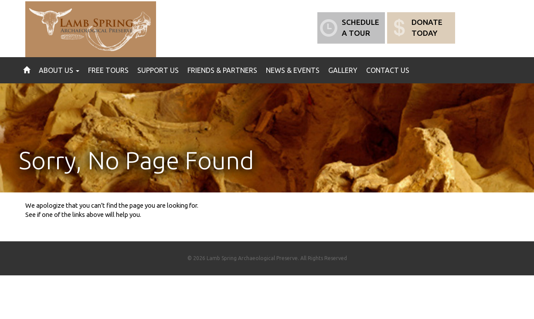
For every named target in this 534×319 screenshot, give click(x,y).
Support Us (158, 70)
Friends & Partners (222, 70)
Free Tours (108, 70)
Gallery (342, 70)
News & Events (293, 70)
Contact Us (387, 70)
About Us (59, 70)
